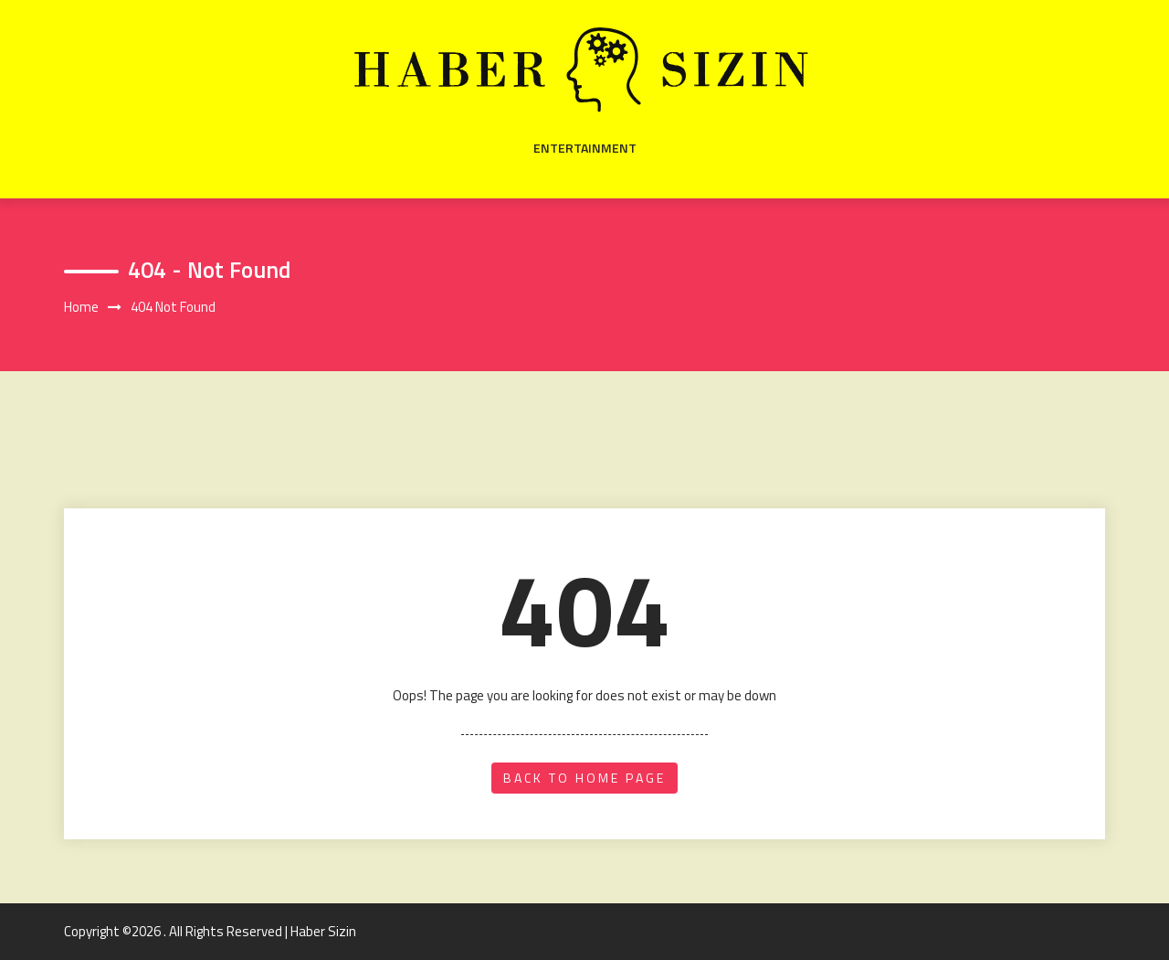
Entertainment (585, 148)
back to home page (584, 777)
